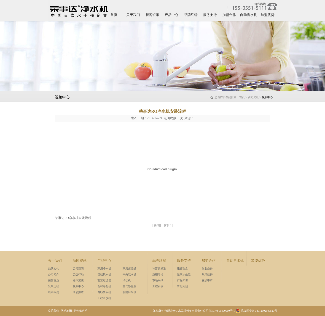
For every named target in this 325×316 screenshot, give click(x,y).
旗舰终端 (157, 274)
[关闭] (156, 225)
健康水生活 (184, 274)
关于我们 (133, 15)
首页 (113, 15)
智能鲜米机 (129, 292)
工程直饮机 (104, 298)
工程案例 (157, 286)
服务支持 (210, 15)
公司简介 (53, 274)
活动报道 (78, 292)
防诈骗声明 (80, 310)
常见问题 (182, 286)
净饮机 (127, 280)
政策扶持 (207, 274)
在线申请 (207, 280)
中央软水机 (129, 274)
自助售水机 (248, 15)
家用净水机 (104, 268)
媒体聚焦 (78, 280)
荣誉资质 (53, 280)
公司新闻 (78, 268)
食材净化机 (104, 286)
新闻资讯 (152, 15)
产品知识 (182, 280)
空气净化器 (129, 286)
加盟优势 (267, 15)
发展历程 (53, 286)
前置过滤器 (104, 280)
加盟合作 (229, 15)
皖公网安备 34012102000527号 (256, 310)
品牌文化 (53, 268)
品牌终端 (191, 15)
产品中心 (171, 15)
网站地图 (66, 310)
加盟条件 (207, 268)
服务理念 (182, 268)
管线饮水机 (104, 274)
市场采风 (157, 280)
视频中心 (78, 286)
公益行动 (78, 274)
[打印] (168, 225)
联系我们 (53, 292)
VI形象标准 (159, 268)
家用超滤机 (129, 268)
